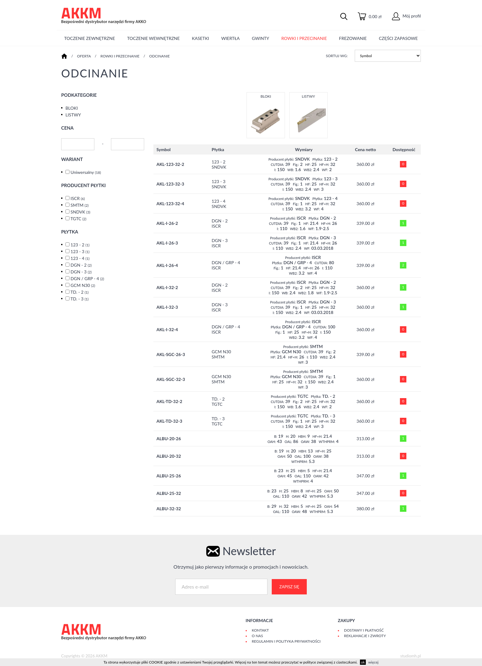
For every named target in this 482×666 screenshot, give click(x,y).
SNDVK (80, 211)
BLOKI (71, 108)
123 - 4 (80, 258)
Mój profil (406, 15)
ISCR (78, 198)
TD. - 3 (79, 298)
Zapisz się (289, 586)
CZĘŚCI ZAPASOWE (398, 38)
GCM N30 (83, 285)
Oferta (84, 56)
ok (363, 662)
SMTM (80, 205)
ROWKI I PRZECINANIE (304, 38)
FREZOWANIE (353, 38)
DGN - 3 (81, 271)
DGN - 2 (81, 265)
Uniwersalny (86, 172)
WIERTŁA (230, 38)
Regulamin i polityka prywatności (286, 641)
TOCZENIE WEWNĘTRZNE (153, 38)
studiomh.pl (410, 655)
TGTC (78, 218)
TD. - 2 (79, 292)
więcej (373, 662)
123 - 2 (80, 244)
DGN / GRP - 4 (87, 278)
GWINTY (260, 38)
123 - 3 (80, 251)
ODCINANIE (159, 56)
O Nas (257, 635)
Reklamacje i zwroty (365, 635)
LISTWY (73, 114)
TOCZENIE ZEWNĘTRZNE (89, 38)
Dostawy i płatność (364, 630)
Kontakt (260, 630)
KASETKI (200, 38)
